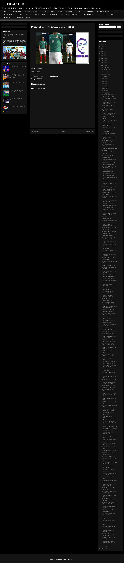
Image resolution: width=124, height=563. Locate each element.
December (104, 67)
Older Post (90, 132)
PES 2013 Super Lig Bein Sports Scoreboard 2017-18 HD (109, 362)
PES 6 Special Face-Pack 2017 (109, 231)
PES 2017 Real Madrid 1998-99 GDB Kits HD (109, 466)
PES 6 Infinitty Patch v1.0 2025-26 (18, 106)
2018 (102, 62)
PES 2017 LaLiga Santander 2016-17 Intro (108, 453)
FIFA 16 (28, 17)
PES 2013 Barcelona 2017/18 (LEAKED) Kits (109, 492)
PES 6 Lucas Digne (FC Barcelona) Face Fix (107, 296)
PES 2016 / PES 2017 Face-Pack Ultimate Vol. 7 (109, 228)
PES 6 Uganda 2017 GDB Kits (109, 450)
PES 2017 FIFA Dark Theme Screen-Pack (108, 470)
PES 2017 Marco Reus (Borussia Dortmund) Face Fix (109, 310)
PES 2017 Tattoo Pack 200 (108, 278)
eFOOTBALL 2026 (16, 11)
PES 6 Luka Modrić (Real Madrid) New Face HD (108, 210)
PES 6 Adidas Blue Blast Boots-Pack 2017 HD (109, 200)
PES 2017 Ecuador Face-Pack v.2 (110, 181)
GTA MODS (7, 17)
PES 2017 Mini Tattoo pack (108, 127)
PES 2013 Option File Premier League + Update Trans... (109, 99)
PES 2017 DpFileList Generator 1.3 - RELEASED (109, 281)
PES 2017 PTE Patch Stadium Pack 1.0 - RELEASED (109, 95)
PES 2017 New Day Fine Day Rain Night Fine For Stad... (109, 204)
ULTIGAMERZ (14, 4)
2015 (102, 548)
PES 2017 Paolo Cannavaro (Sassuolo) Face (108, 321)
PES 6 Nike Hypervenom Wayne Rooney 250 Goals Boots (109, 221)
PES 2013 (77, 11)
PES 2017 (60, 11)
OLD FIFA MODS (18, 17)
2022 (102, 53)
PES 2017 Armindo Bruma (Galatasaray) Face (108, 190)
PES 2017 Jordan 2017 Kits (108, 265)
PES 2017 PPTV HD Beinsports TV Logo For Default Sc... (109, 429)
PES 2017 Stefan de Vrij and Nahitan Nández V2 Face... (109, 527)
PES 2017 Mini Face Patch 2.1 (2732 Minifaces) (109, 510)
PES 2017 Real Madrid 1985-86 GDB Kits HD (109, 463)
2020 (102, 58)
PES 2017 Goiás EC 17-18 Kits (109, 334)
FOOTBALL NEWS (109, 14)
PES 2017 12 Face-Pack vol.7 (109, 456)
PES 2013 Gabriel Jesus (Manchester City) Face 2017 (109, 433)
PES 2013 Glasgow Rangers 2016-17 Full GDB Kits (108, 383)
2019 (102, 60)
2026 (102, 44)
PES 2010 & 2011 (9, 14)
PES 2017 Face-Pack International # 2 (107, 288)
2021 (102, 55)
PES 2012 (19, 14)
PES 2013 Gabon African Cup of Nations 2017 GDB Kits (109, 386)
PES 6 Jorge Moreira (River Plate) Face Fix (108, 538)
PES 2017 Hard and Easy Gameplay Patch (108, 292)
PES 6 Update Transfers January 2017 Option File (109, 481)
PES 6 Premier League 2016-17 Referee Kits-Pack (109, 485)
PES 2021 (27, 11)
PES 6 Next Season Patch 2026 (17, 82)
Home (63, 132)
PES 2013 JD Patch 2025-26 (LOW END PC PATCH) (16, 91)
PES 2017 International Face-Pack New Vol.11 (109, 366)
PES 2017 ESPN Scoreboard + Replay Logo (109, 134)
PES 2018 (69, 11)
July (103, 79)
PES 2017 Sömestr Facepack (108, 520)
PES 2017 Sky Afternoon (108, 207)
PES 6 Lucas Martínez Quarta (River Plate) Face (109, 534)
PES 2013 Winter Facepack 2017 (109, 148)
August (104, 76)
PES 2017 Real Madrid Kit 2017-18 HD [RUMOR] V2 (110, 114)
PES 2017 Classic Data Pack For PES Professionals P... (109, 355)
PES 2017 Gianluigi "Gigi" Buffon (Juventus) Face (108, 170)
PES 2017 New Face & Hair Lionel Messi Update (108, 299)
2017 (102, 65)
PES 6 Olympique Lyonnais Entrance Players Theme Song (109, 503)
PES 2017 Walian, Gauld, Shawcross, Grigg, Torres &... (109, 422)
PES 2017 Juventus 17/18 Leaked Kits (108, 145)
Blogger (72, 559)
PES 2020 (36, 11)
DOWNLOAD (35, 72)
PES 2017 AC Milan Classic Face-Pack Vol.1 (108, 317)
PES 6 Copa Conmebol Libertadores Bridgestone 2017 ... (108, 418)
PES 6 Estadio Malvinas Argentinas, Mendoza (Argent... (107, 152)
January (104, 93)
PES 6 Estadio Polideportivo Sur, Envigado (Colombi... (109, 234)
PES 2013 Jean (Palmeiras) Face (109, 380)
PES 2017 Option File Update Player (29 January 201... (109, 214)
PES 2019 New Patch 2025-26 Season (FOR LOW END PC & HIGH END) (17, 76)
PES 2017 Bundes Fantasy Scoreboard (108, 130)
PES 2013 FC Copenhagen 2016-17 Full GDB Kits (109, 474)
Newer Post (35, 132)
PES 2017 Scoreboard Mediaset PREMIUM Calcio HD (109, 163)
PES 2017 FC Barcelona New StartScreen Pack (109, 251)
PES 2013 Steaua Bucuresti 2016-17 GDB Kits (108, 328)
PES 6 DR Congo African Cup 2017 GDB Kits (109, 268)
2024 (102, 48)
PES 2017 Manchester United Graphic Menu (109, 247)
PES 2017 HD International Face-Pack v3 (108, 413)
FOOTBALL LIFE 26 (88, 14)
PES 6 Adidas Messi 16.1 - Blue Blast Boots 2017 (109, 217)
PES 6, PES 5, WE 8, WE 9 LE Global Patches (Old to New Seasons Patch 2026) (14, 35)
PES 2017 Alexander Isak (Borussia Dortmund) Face (109, 303)
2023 (102, 51)
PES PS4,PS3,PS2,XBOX (103, 11)
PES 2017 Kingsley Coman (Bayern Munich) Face (108, 174)
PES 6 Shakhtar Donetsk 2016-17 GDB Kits (109, 121)
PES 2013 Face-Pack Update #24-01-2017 (108, 514)
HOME (6, 11)
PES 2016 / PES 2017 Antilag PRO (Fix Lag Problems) (109, 275)
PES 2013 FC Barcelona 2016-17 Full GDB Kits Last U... (110, 307)
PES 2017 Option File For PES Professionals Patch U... (109, 225)
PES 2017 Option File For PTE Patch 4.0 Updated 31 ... (109, 167)
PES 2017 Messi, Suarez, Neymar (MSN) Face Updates (109, 344)
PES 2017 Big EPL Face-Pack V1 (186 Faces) (109, 337)
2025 (102, 46)
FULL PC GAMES (75, 14)
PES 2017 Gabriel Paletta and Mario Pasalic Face (109, 314)
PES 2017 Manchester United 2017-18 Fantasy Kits (109, 238)
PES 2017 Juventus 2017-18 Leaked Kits (108, 124)
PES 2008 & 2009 (53, 14)
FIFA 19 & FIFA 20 (88, 11)
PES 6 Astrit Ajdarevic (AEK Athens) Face (109, 193)
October (104, 72)
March (104, 88)
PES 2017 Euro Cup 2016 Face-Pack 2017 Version (109, 444)
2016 (102, 546)
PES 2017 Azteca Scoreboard (109, 244)
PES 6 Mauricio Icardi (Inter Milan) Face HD (108, 103)
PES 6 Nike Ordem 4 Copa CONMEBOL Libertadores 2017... (109, 159)
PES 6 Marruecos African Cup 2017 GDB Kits (109, 325)
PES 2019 (44, 11)
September (105, 74)
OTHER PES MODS (40, 14)
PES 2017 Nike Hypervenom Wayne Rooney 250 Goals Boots (109, 395)
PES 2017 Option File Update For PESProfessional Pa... (109, 409)
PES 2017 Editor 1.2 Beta (108, 155)
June (103, 81)
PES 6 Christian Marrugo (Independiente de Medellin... (109, 542)
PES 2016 (28, 14)
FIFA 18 (116, 11)
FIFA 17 (99, 14)
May (103, 83)
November (105, 69)
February (104, 90)
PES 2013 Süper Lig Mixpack (109, 187)
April (103, 86)
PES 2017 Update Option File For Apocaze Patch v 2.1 (109, 340)
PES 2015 (64, 14)
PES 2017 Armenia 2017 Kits (109, 331)
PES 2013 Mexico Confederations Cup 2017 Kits (109, 425)
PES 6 (52, 11)
